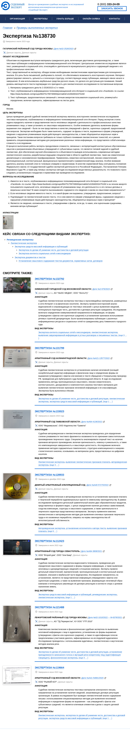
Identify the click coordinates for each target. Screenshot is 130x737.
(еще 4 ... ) (83, 658)
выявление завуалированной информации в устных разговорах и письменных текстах (77, 335)
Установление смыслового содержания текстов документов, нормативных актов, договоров (61, 261)
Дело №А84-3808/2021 (91, 551)
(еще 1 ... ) (108, 401)
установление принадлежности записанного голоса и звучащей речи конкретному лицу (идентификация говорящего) (80, 655)
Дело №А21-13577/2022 (99, 358)
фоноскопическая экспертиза (64, 658)
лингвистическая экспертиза (105, 332)
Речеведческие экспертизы (20, 239)
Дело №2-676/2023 (101, 289)
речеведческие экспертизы (104, 594)
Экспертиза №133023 (49, 411)
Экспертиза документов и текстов (30, 257)
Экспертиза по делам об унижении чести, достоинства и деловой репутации (53, 250)
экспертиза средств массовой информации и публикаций (76, 401)
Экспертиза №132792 (49, 278)
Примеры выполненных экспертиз (37, 27)
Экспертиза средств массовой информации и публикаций (41, 246)
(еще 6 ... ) (52, 531)
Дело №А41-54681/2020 (93, 678)
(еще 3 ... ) (54, 465)
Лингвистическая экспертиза (24, 243)
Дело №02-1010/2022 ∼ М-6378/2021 (105, 617)
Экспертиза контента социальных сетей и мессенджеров (45, 253)
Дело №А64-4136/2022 (91, 421)
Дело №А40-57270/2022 (97, 485)
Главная (7, 27)
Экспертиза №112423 (49, 541)
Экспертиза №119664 (49, 667)
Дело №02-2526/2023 (64, 48)
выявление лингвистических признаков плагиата (88, 462)
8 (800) (108, 4)
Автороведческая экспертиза (51, 528)
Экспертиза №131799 (49, 348)
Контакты (114, 18)
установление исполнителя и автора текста (86, 528)
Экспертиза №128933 (49, 474)
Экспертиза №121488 (49, 607)
